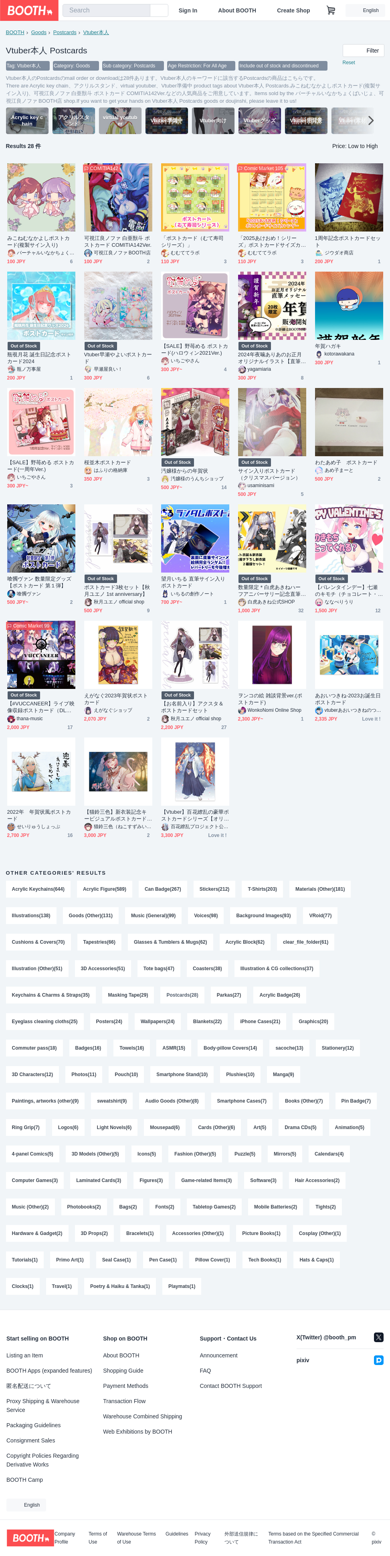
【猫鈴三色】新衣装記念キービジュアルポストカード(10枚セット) (118, 815)
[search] (142, 10)
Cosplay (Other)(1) (320, 1233)
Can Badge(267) (163, 889)
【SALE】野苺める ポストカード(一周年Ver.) (41, 465)
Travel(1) (62, 1286)
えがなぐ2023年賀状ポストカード (116, 699)
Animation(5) (349, 1127)
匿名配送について (28, 1386)
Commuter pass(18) (34, 1048)
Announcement (219, 1355)
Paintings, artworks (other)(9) (45, 1101)
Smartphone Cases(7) (242, 1101)
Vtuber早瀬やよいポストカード (118, 357)
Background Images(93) (263, 915)
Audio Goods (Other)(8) (171, 1101)
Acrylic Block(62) (245, 942)
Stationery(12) (338, 1048)
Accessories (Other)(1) (198, 1233)
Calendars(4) (329, 1154)
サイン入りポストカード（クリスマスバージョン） (269, 474)
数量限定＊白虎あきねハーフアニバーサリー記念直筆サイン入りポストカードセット (269, 590)
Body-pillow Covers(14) (230, 1048)
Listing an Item (24, 1355)
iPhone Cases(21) (260, 1021)
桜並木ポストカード (107, 462)
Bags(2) (128, 1207)
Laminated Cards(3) (98, 1180)
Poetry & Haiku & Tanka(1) (120, 1286)
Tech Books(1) (265, 1260)
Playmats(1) (181, 1286)
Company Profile (65, 1538)
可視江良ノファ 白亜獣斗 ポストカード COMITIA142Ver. (118, 241)
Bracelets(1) (140, 1233)
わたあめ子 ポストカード (346, 462)
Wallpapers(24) (158, 1021)
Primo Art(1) (70, 1260)
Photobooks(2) (84, 1207)
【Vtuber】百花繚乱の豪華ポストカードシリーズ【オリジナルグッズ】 (195, 815)
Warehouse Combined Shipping (142, 1416)
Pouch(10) (126, 1074)
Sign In (188, 10)
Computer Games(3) (35, 1180)
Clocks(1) (23, 1286)
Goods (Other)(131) (91, 915)
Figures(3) (151, 1180)
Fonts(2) (165, 1207)
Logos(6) (68, 1127)
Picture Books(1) (261, 1233)
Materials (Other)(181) (320, 889)
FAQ (205, 1370)
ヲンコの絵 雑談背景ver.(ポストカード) (270, 699)
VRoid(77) (320, 915)
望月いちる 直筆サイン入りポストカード (193, 582)
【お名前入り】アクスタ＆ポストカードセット (192, 707)
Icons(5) (146, 1154)
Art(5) (259, 1127)
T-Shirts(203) (262, 889)
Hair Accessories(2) (317, 1180)
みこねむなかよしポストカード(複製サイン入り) (38, 241)
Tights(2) (325, 1207)
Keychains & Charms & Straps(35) (51, 995)
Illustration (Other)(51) (37, 968)
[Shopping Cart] (331, 10)
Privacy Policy (202, 1538)
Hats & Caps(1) (316, 1260)
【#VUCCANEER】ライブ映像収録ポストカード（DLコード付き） (41, 707)
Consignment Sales (30, 1440)
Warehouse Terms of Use (136, 1538)
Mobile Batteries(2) (275, 1207)
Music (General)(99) (153, 915)
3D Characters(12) (32, 1074)
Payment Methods (125, 1386)
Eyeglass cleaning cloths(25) (45, 1021)
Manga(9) (283, 1074)
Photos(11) (83, 1074)
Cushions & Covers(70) (38, 942)
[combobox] (106, 10)
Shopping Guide (123, 1370)
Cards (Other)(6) (216, 1127)
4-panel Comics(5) (32, 1154)
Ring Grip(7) (26, 1127)
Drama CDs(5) (300, 1127)
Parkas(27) (229, 995)
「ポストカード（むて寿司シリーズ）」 (192, 241)
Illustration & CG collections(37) (276, 968)
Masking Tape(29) (128, 995)
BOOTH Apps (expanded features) (49, 1370)
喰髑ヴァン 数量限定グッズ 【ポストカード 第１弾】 (39, 582)
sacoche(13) (289, 1048)
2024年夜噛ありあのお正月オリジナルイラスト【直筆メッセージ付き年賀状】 (270, 358)
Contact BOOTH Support (231, 1386)
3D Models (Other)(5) (95, 1154)
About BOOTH (237, 10)
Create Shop (293, 10)
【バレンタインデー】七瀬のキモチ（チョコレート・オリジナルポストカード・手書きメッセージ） (346, 590)
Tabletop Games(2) (214, 1207)
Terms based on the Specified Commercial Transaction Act (313, 1538)
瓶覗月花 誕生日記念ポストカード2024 (39, 357)
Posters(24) (109, 1021)
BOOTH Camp (24, 1480)
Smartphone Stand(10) (182, 1074)
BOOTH (15, 32)
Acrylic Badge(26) (279, 995)
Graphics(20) (313, 1021)
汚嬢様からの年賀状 (184, 471)
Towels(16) (131, 1048)
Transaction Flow (124, 1401)
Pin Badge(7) (356, 1101)
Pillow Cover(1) (212, 1260)
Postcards (65, 32)
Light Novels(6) (114, 1127)
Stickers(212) (215, 889)
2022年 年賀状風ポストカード (39, 815)
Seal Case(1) (116, 1260)
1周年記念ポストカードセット (348, 241)
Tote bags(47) (158, 968)
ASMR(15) (173, 1048)
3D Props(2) (94, 1233)
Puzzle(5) (244, 1154)
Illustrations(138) (31, 915)
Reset (349, 62)
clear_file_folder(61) (305, 942)
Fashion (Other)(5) (195, 1154)
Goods (38, 32)
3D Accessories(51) (103, 968)
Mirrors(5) (285, 1154)
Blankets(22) (207, 1021)
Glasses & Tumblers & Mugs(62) (170, 942)
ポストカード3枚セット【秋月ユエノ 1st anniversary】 (117, 590)
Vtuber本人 (96, 32)
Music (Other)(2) (30, 1207)
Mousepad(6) (165, 1127)
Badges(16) (88, 1048)
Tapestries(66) (99, 942)
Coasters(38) (207, 968)
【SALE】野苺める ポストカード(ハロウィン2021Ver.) (194, 349)
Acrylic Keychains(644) (38, 889)
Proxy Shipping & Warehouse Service (42, 1405)
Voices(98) (206, 915)
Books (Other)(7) (304, 1101)
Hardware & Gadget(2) (37, 1233)
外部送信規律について (241, 1538)
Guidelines (177, 1534)
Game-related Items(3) (206, 1180)
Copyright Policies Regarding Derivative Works (42, 1460)
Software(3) (263, 1180)
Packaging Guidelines (33, 1425)
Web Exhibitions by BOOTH (137, 1431)
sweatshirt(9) (112, 1101)
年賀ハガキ (328, 346)
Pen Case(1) (163, 1260)
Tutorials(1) (25, 1260)
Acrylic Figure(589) (104, 889)
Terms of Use (98, 1538)
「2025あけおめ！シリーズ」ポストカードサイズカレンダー (269, 241)
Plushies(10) (240, 1074)
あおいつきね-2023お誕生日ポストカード (348, 699)
